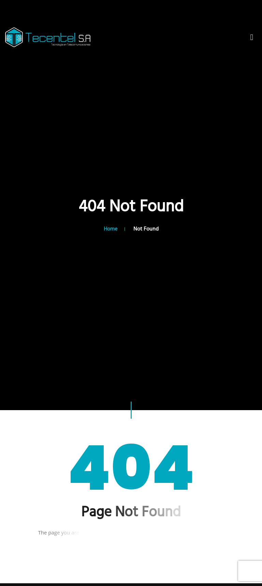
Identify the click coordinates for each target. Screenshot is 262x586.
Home (110, 229)
